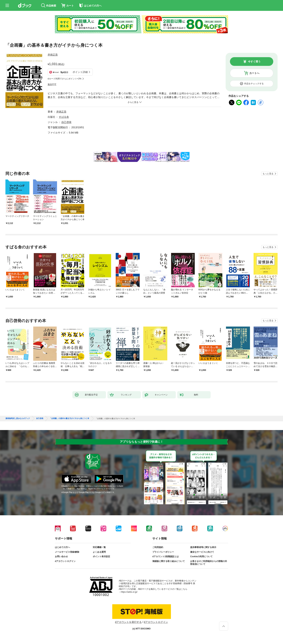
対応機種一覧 (99, 547)
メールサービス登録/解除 (67, 552)
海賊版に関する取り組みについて (168, 561)
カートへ (254, 73)
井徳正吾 (53, 54)
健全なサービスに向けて (202, 552)
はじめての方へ (62, 547)
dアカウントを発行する (128, 622)
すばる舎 (64, 116)
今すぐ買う (254, 61)
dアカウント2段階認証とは (165, 556)
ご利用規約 (157, 547)
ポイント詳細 (80, 72)
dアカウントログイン (65, 561)
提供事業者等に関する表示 (203, 547)
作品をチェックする (254, 83)
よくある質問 (99, 552)
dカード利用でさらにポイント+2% (64, 78)
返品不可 (52, 84)
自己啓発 (66, 122)
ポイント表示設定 (101, 556)
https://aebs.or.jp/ (129, 592)
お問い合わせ (61, 556)
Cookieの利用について (201, 556)
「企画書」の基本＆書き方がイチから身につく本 (69, 418)
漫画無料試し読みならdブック (17, 418)
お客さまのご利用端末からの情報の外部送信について (208, 562)
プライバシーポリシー (163, 552)
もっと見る (268, 173)
